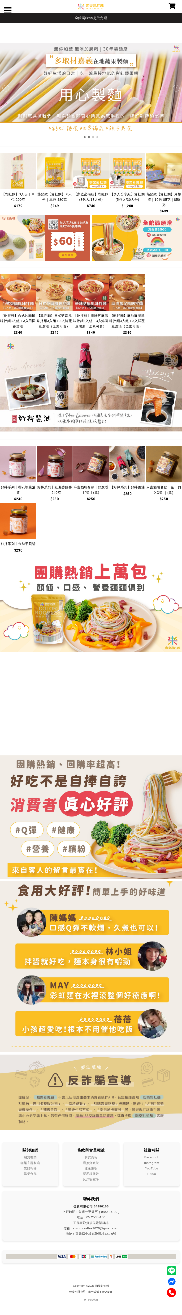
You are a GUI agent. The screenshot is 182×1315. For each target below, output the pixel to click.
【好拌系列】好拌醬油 (127, 487)
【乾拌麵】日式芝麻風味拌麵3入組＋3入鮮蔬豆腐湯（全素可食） (54, 321)
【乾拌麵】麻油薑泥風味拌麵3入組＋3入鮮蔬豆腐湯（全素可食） (127, 321)
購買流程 (91, 1157)
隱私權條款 (91, 1174)
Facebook (151, 1157)
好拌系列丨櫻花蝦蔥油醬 (18, 489)
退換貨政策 (91, 1163)
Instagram (151, 1163)
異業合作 (30, 1174)
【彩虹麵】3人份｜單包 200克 (18, 196)
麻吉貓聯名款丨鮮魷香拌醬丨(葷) (91, 489)
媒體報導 (30, 1168)
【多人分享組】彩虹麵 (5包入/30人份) (127, 196)
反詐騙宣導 (91, 1179)
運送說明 (91, 1168)
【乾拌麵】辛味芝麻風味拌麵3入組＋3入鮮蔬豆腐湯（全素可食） (90, 321)
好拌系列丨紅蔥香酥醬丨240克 (54, 489)
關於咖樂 (30, 1157)
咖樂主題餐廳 (30, 1163)
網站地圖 (93, 1299)
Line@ (151, 1174)
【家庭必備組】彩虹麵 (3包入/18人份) (91, 196)
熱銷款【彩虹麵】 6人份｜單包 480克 (54, 196)
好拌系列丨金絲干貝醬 (18, 544)
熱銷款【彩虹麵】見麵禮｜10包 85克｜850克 (164, 199)
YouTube (151, 1168)
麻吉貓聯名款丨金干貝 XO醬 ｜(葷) (164, 489)
